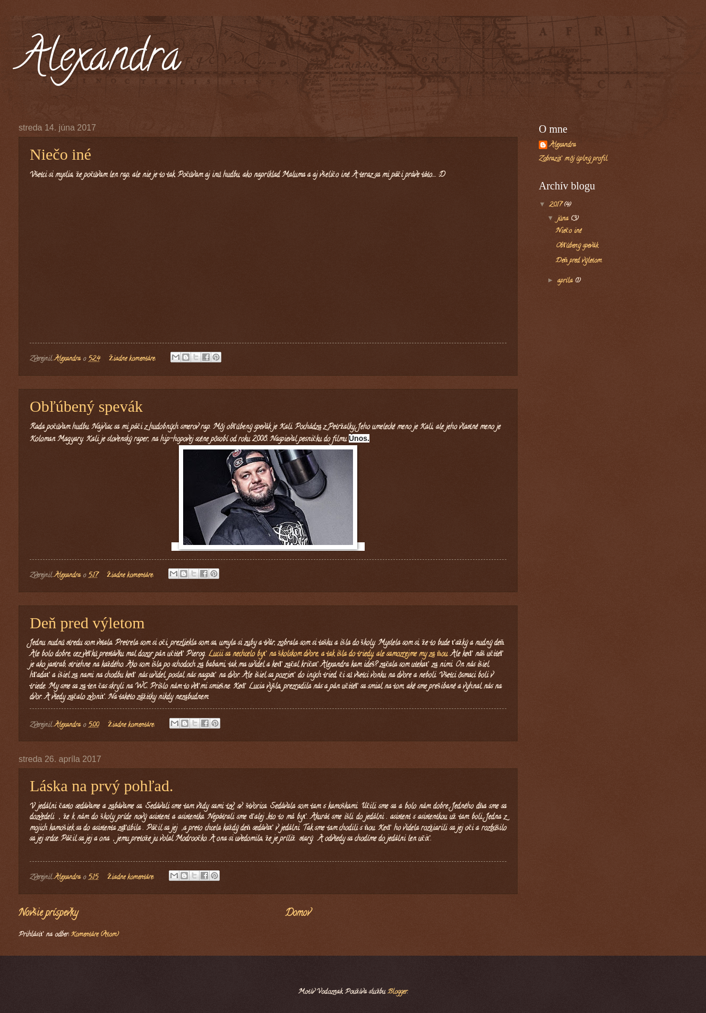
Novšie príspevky (48, 913)
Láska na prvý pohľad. (101, 785)
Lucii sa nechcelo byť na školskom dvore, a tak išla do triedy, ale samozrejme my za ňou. (327, 654)
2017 (556, 205)
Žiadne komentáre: (133, 359)
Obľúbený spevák (86, 406)
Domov (298, 913)
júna (564, 219)
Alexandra (100, 60)
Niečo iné (60, 154)
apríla (566, 281)
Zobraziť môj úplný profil (573, 159)
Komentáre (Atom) (95, 935)
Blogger (397, 992)
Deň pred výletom (87, 622)
